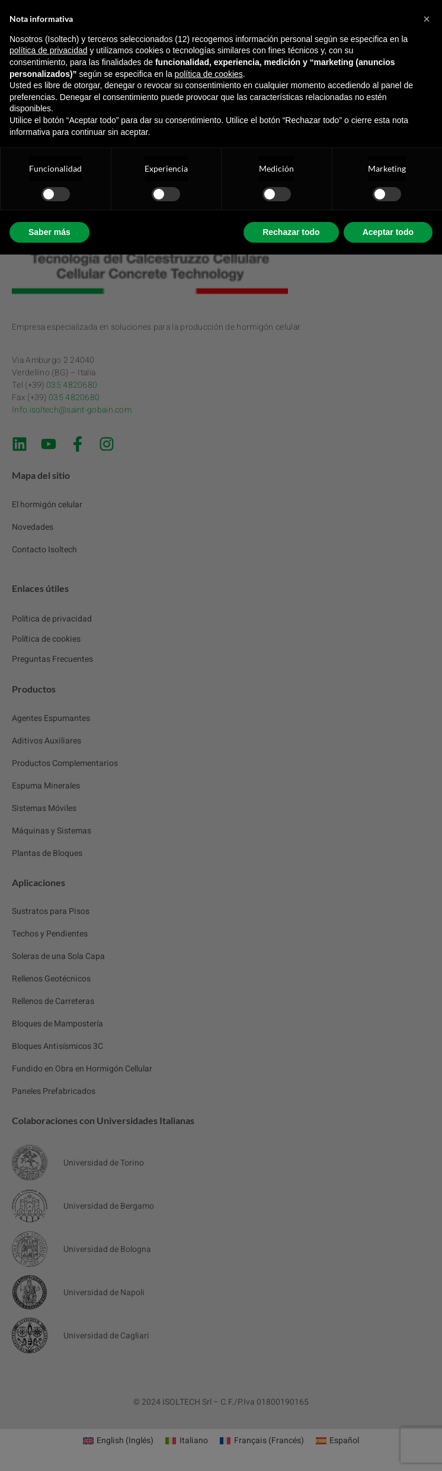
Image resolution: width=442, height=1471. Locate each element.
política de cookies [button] (209, 74)
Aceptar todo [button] (388, 232)
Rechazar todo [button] (290, 232)
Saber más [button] (49, 232)
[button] (426, 18)
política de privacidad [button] (48, 50)
